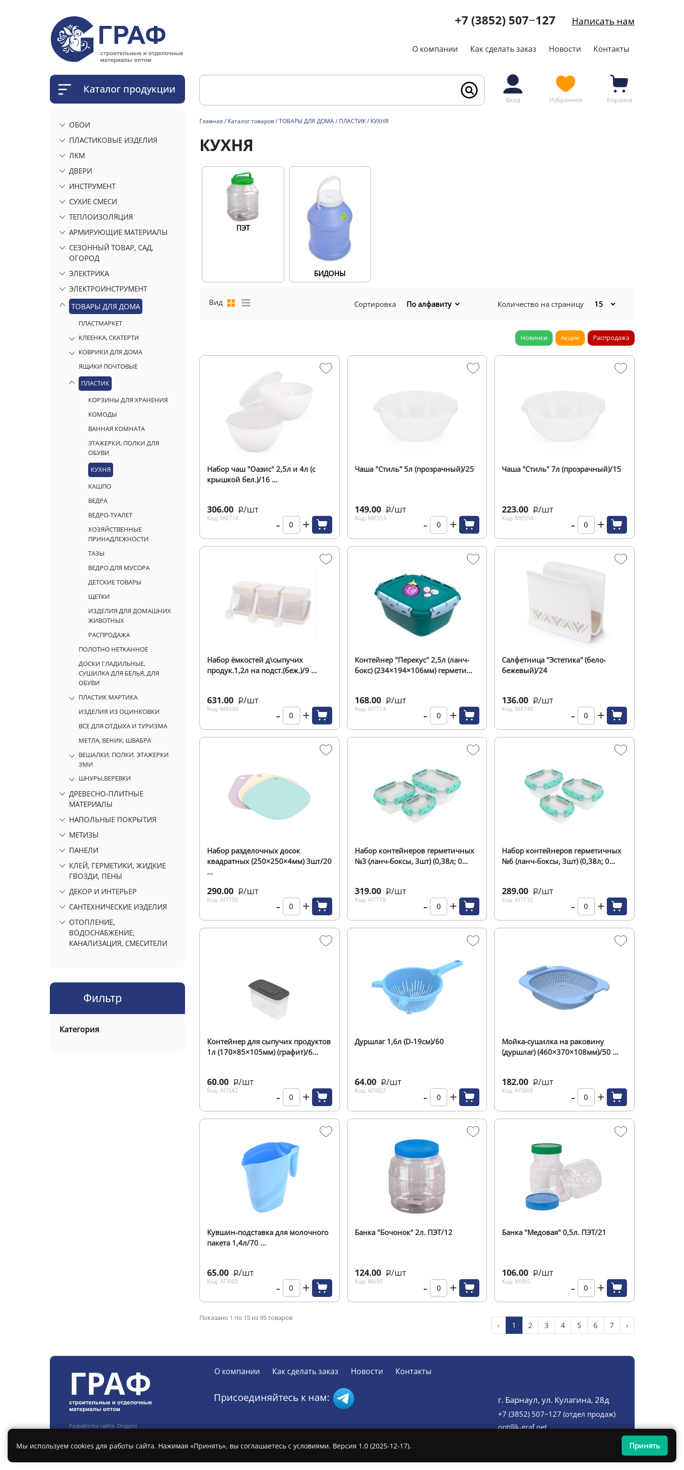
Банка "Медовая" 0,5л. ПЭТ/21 (554, 1232)
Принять (644, 1445)
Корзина (619, 88)
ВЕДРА (97, 500)
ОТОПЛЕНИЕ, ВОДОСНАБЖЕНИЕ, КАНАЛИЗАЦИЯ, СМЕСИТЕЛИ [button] (118, 932)
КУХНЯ (101, 469)
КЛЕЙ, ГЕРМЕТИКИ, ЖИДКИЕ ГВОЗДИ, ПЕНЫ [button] (117, 871)
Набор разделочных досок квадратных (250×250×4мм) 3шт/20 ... (269, 856)
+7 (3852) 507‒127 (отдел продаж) (556, 1414)
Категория (79, 1029)
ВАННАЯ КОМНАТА (116, 428)
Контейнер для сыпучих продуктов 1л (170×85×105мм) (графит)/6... (269, 1047)
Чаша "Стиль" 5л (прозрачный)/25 (414, 469)
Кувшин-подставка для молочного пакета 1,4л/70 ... (267, 1237)
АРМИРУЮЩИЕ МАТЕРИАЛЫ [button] (118, 232)
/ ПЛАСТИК (351, 121)
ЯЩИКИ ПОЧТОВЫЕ (108, 366)
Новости (565, 49)
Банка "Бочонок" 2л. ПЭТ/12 (403, 1232)
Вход (512, 88)
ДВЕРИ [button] (80, 170)
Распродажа (611, 337)
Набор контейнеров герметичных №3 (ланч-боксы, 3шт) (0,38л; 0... (414, 856)
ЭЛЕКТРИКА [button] (89, 273)
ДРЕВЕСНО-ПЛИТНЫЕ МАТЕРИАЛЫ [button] (106, 799)
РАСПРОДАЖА (109, 634)
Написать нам (603, 21)
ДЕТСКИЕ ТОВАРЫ (114, 582)
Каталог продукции (129, 88)
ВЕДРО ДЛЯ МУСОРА (119, 567)
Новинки (534, 337)
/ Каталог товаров (249, 121)
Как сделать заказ (503, 49)
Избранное (565, 88)
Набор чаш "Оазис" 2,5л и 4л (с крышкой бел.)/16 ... (261, 474)
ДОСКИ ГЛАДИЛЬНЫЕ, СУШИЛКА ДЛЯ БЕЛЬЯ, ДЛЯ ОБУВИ (119, 673)
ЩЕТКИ (99, 596)
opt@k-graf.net (522, 1427)
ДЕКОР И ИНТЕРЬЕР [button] (103, 891)
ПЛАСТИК (95, 383)
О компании (435, 49)
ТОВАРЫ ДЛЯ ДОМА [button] (105, 306)
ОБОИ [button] (79, 124)
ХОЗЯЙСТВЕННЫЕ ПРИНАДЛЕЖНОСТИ (118, 534)
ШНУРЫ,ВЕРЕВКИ (105, 778)
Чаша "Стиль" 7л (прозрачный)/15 (561, 469)
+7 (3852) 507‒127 (505, 20)
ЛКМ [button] (77, 155)
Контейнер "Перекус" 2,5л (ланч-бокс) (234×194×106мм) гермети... (413, 665)
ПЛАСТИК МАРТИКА (108, 697)
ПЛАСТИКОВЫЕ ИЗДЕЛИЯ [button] (113, 140)
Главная (211, 121)
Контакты (611, 49)
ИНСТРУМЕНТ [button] (92, 186)
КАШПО (99, 486)
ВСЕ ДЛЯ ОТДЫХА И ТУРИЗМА (123, 726)
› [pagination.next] (627, 1325)
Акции (570, 337)
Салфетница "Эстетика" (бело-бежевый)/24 (554, 665)
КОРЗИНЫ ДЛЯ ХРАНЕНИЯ (128, 400)
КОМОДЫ (102, 414)
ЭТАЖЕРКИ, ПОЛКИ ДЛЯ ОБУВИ (123, 448)
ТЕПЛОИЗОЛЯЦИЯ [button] (101, 217)
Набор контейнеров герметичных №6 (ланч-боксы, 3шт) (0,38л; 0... (561, 856)
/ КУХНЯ (378, 121)
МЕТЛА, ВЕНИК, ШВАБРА (115, 740)
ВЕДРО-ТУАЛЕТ (110, 515)
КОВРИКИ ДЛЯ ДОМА (110, 352)
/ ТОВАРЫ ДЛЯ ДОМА (305, 121)
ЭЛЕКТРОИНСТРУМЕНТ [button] (108, 288)
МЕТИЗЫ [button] (84, 835)
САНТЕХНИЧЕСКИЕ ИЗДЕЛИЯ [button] (118, 906)
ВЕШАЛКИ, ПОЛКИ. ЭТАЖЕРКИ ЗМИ (124, 759)
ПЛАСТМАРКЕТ (100, 323)
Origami (127, 1426)
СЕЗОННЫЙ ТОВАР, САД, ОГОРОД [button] (111, 253)
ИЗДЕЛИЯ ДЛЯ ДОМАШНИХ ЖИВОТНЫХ (129, 616)
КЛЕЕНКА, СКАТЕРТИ (109, 337)
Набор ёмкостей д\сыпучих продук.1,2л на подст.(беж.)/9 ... (262, 665)
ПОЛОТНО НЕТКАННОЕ (113, 649)
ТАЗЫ (96, 553)
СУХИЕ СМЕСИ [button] (93, 201)
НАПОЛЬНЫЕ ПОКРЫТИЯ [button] (112, 819)
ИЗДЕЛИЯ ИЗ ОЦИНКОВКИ (119, 711)
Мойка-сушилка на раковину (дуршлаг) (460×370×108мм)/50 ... (560, 1047)
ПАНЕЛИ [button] (83, 850)
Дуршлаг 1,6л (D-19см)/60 (399, 1041)
